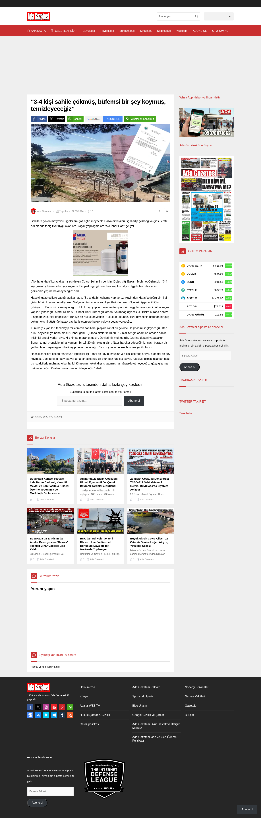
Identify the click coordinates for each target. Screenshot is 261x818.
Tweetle (56, 119)
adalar (38, 416)
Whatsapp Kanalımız (139, 119)
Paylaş (38, 119)
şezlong (58, 416)
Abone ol (134, 400)
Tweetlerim (185, 413)
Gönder (74, 119)
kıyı (50, 416)
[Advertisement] (130, 67)
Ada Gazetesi (44, 211)
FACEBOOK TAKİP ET (194, 379)
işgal (44, 416)
